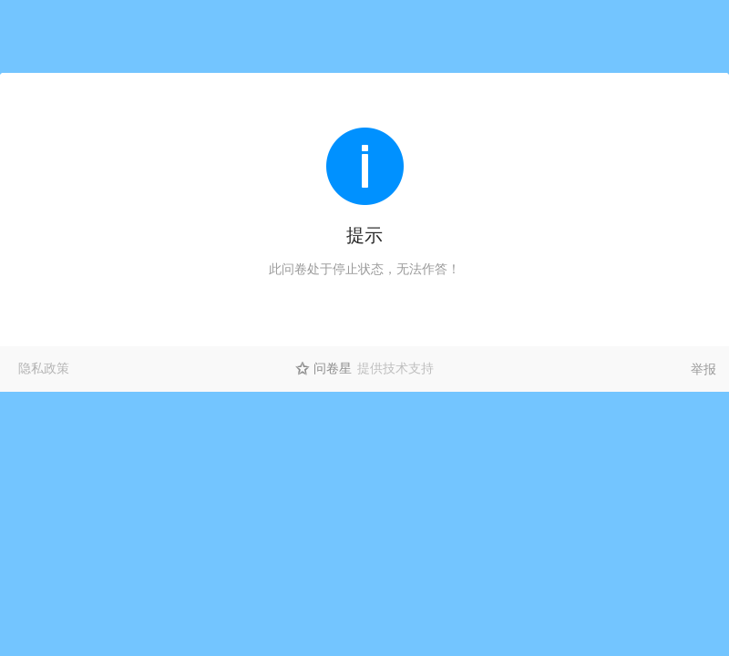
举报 (703, 369)
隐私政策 (43, 368)
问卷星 (332, 368)
